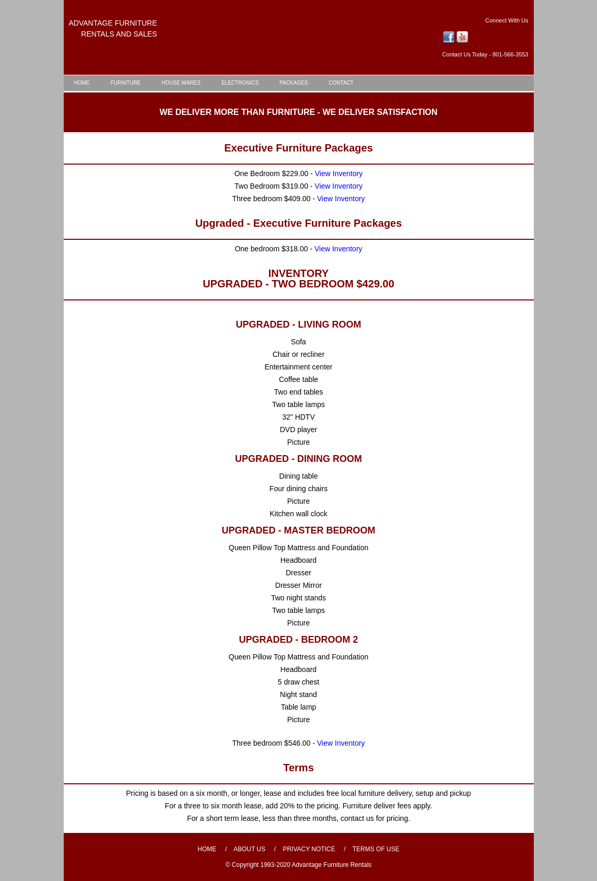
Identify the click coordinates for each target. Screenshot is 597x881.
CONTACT (341, 83)
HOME (82, 83)
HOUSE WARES (181, 83)
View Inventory (339, 173)
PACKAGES (293, 83)
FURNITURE (126, 83)
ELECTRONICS (240, 83)
